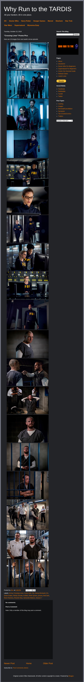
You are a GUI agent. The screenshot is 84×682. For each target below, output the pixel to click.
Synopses (61, 111)
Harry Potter (26, 21)
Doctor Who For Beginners (67, 66)
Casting (60, 104)
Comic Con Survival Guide (66, 71)
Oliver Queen (33, 595)
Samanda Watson (29, 598)
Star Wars (8, 25)
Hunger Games (39, 21)
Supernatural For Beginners (67, 68)
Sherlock (59, 21)
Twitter (60, 96)
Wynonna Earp (33, 25)
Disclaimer (61, 64)
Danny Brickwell (40, 593)
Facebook (61, 89)
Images (60, 106)
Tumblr (60, 94)
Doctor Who (14, 21)
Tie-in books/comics (64, 114)
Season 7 (39, 598)
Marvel (50, 21)
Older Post (48, 663)
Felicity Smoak (18, 595)
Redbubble (61, 91)
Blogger (71, 676)
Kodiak (25, 595)
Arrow (11, 593)
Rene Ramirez (8, 598)
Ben (12, 590)
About (60, 61)
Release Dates (63, 73)
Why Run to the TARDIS (38, 9)
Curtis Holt (27, 593)
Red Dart (46, 595)
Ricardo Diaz (18, 598)
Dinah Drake (8, 595)
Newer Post (9, 663)
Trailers (60, 116)
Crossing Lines (18, 593)
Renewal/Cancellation (65, 109)
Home (29, 663)
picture (40, 595)
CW (33, 593)
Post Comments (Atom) (20, 668)
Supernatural (19, 25)
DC (5, 21)
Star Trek (68, 21)
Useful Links (62, 76)
